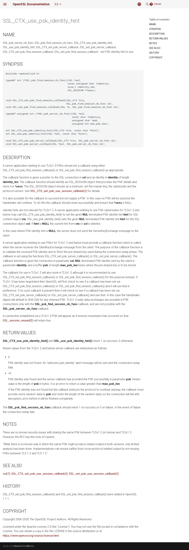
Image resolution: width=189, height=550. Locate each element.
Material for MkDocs (24, 546)
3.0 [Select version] (56, 4)
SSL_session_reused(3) (18, 320)
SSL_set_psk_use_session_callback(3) (94, 473)
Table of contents (159, 19)
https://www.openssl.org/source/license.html (31, 535)
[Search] (123, 4)
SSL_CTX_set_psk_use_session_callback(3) (58, 191)
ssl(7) (6, 473)
